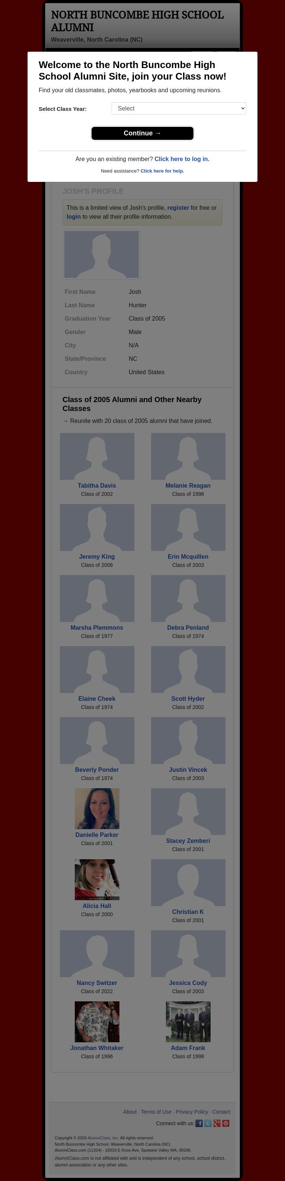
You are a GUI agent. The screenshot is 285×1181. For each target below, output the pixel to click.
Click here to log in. (181, 159)
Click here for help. (162, 171)
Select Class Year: (63, 109)
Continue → (142, 133)
